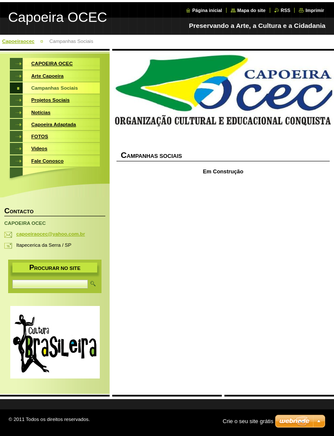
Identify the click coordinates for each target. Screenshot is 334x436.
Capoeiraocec (18, 41)
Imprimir (314, 10)
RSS (285, 10)
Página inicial (207, 10)
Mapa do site (251, 10)
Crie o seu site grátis (248, 421)
